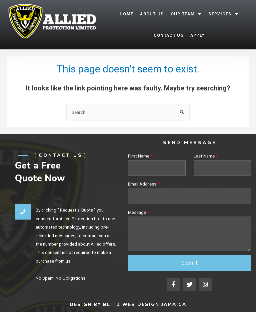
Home (126, 13)
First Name (138, 156)
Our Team (186, 14)
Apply (197, 35)
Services (223, 14)
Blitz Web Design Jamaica (144, 304)
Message (137, 212)
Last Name (204, 156)
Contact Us (169, 35)
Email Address (142, 184)
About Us (152, 13)
